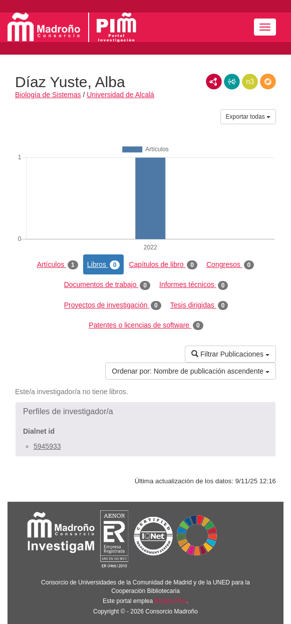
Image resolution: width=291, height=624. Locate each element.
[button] (145, 411)
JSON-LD (232, 82)
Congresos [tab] (230, 264)
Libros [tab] (103, 264)
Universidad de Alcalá (120, 95)
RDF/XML (214, 82)
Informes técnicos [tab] (193, 284)
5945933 (47, 446)
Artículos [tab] (57, 264)
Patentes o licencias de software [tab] (146, 325)
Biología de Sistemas (48, 95)
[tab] (145, 411)
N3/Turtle (250, 82)
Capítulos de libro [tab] (163, 264)
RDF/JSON (268, 82)
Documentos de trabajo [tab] (107, 284)
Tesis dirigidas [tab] (199, 305)
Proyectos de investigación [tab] (112, 305)
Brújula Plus (171, 600)
